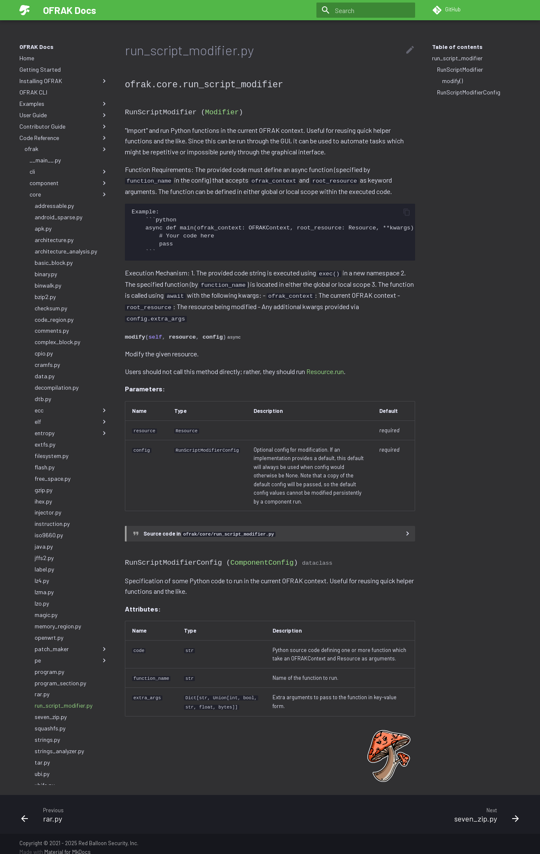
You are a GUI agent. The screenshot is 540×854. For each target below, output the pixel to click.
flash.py (44, 467)
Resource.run (325, 367)
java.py (44, 546)
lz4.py (42, 580)
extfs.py (45, 444)
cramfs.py (47, 364)
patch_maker (71, 649)
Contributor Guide (63, 126)
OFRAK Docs (36, 46)
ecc (71, 410)
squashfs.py (50, 728)
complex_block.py (57, 341)
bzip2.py (45, 296)
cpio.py (44, 353)
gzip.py (43, 489)
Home (26, 58)
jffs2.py (44, 557)
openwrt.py (49, 637)
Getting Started (40, 69)
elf (71, 422)
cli (69, 171)
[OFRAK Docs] (24, 10)
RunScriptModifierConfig (468, 92)
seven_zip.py (51, 716)
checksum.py (51, 308)
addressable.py (54, 205)
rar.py (42, 694)
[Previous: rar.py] (142, 807)
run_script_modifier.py (63, 705)
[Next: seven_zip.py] (398, 807)
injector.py (48, 512)
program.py (49, 671)
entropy (71, 433)
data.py (44, 376)
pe (71, 660)
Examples (63, 104)
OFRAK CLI (33, 92)
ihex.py (43, 501)
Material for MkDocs (67, 844)
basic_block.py (54, 262)
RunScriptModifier (460, 69)
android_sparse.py (58, 217)
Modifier (222, 111)
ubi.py (42, 773)
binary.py (46, 273)
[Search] (365, 10)
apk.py (43, 228)
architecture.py (54, 239)
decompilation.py (56, 387)
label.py (44, 569)
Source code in (209, 528)
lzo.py (42, 603)
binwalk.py (48, 285)
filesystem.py (51, 455)
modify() (452, 80)
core (69, 194)
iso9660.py (49, 535)
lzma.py (44, 591)
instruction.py (52, 523)
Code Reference (63, 138)
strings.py (47, 739)
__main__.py (45, 160)
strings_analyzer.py (59, 750)
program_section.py (60, 683)
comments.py (52, 330)
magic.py (46, 614)
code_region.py (54, 319)
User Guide (63, 115)
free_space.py (52, 478)
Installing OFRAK (63, 81)
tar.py (42, 762)
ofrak (66, 149)
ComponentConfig (262, 556)
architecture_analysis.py (66, 251)
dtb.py (43, 398)
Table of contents (457, 46)
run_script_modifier (457, 58)
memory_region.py (58, 626)
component (69, 183)
